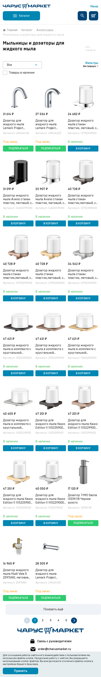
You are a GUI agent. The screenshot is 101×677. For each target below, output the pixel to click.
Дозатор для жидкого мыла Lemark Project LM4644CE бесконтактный (14, 128)
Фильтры (91, 63)
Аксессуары (44, 30)
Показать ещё (53, 609)
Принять (20, 671)
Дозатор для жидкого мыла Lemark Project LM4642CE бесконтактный (46, 128)
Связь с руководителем (50, 641)
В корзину (83, 148)
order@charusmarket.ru (50, 649)
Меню (94, 6)
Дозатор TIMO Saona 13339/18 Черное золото (82, 499)
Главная (10, 30)
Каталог (27, 30)
